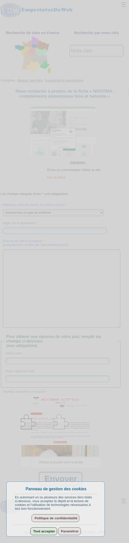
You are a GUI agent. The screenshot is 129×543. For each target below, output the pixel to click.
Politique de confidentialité (55, 518)
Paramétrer (69, 531)
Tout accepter (43, 531)
